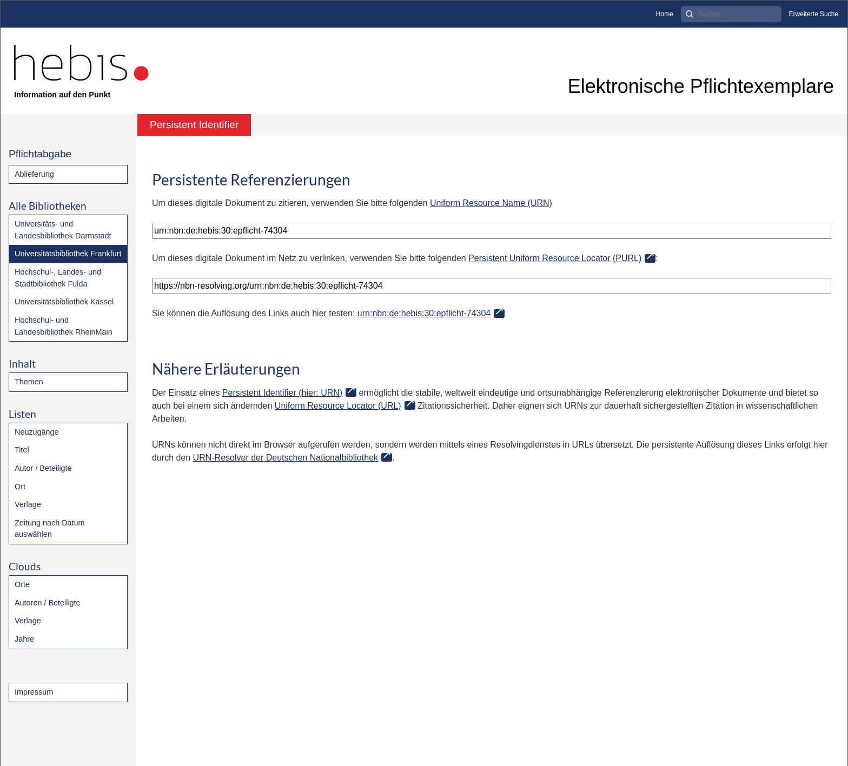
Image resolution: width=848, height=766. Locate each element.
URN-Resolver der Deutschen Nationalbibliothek (285, 457)
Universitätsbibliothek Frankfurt (68, 253)
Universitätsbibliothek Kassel (64, 301)
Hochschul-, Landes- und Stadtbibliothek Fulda (58, 278)
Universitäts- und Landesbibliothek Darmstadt (63, 229)
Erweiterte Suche (813, 14)
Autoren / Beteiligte (48, 602)
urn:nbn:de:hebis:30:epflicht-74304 (424, 313)
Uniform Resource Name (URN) (491, 203)
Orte (22, 584)
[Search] (731, 14)
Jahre (24, 639)
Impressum (34, 692)
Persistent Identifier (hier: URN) (282, 392)
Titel (22, 449)
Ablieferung (34, 174)
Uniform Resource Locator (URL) (338, 405)
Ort (20, 486)
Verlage (28, 504)
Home (664, 14)
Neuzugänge (37, 432)
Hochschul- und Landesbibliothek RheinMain (63, 326)
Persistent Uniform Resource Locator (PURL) (554, 258)
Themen (29, 381)
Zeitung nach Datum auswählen (50, 528)
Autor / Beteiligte (43, 468)
